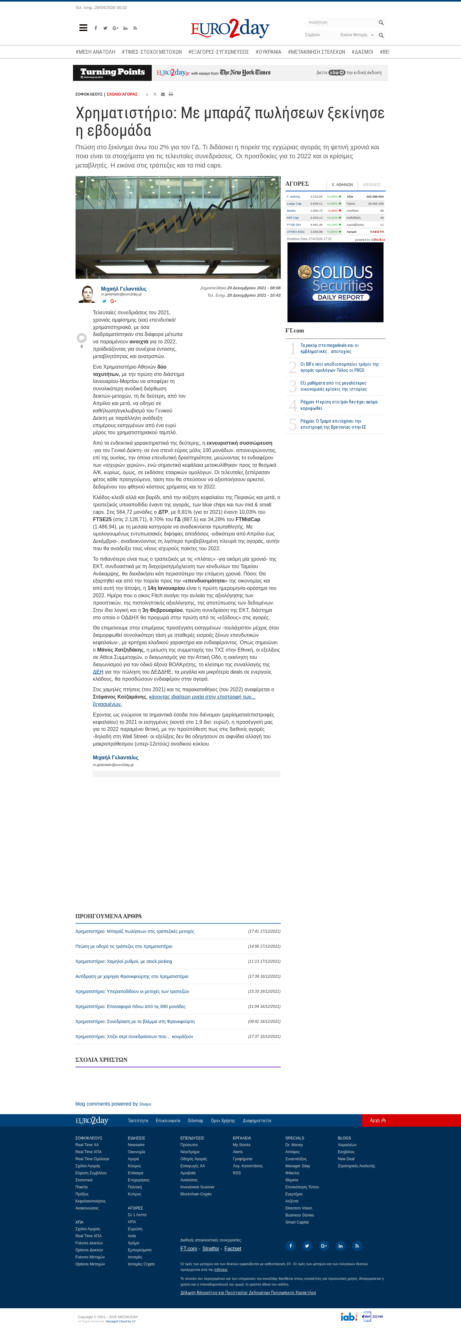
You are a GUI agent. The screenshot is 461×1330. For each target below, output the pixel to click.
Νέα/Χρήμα (190, 1152)
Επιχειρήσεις (139, 1180)
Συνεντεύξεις (296, 1159)
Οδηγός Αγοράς (194, 1159)
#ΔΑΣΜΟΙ (362, 52)
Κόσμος (134, 1166)
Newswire (136, 1145)
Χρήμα (133, 1243)
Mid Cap (293, 217)
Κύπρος (135, 1194)
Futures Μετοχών (90, 1257)
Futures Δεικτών (89, 1243)
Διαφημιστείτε (257, 1120)
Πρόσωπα (189, 1145)
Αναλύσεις (189, 1180)
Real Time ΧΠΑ (89, 1152)
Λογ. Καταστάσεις (248, 1166)
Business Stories (300, 1215)
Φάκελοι (292, 1173)
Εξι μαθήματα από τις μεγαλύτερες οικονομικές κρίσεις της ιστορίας (334, 386)
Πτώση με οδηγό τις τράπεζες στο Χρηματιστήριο (178, 946)
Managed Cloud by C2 (120, 1321)
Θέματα (292, 1180)
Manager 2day (298, 1166)
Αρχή (375, 1120)
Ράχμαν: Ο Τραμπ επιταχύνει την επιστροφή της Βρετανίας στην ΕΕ (333, 424)
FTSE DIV (294, 224)
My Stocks (242, 1145)
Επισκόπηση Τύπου (302, 1187)
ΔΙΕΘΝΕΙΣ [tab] (372, 185)
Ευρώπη (135, 1229)
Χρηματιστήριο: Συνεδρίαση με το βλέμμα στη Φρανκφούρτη (178, 1021)
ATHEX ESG (296, 231)
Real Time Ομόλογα (92, 1159)
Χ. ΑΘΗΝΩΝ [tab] (342, 185)
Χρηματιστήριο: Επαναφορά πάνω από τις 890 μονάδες (178, 1006)
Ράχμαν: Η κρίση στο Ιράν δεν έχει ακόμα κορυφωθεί (339, 405)
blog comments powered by (113, 1104)
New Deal (346, 1159)
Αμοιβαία (188, 1173)
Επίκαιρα (135, 1173)
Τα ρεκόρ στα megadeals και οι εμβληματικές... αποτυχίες (330, 348)
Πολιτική (135, 1187)
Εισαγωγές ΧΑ (193, 1166)
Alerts (238, 1152)
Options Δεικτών (89, 1250)
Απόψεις (293, 1152)
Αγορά (133, 1159)
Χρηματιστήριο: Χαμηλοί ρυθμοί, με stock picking (178, 961)
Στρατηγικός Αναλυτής (357, 1166)
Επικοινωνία (168, 1120)
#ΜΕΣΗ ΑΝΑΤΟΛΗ (95, 52)
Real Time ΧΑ (87, 1145)
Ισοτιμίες (135, 1257)
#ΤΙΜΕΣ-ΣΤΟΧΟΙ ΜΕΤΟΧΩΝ (152, 52)
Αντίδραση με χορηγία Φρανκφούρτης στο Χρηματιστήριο (178, 976)
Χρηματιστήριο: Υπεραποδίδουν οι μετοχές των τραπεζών (178, 991)
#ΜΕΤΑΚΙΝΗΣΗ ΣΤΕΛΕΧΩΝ (316, 52)
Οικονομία (136, 1152)
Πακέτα (82, 1187)
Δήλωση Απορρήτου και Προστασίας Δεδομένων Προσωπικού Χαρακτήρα (248, 1292)
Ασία (132, 1236)
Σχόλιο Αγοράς (88, 1166)
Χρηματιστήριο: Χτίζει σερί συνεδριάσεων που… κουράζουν (178, 1036)
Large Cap (294, 203)
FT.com (295, 330)
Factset (232, 1248)
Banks (291, 210)
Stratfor (210, 1248)
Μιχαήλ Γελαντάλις (124, 289)
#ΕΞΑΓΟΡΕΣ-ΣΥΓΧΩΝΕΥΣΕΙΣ (218, 52)
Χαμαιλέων (347, 1145)
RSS (237, 1173)
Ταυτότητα (138, 1120)
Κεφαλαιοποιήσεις (91, 1201)
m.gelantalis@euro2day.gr (121, 294)
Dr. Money (294, 1145)
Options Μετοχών (90, 1264)
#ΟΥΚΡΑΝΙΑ (268, 52)
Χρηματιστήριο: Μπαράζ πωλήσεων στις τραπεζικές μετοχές (178, 931)
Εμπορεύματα (140, 1250)
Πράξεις (82, 1194)
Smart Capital (297, 1222)
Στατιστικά (84, 1180)
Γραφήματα (242, 1159)
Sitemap (195, 1120)
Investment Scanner (198, 1187)
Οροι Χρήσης (223, 1120)
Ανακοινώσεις (87, 1208)
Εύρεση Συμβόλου (91, 1173)
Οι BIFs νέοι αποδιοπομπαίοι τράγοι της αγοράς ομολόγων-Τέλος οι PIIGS (340, 367)
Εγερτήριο (294, 1194)
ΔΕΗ (98, 672)
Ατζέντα (292, 1201)
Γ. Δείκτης (293, 196)
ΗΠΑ (132, 1222)
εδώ (337, 72)
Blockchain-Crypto (196, 1194)
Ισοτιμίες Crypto (141, 1264)
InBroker (221, 1269)
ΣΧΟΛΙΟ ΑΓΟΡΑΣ (122, 94)
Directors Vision (299, 1208)
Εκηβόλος (346, 1152)
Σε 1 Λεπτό (137, 1215)
